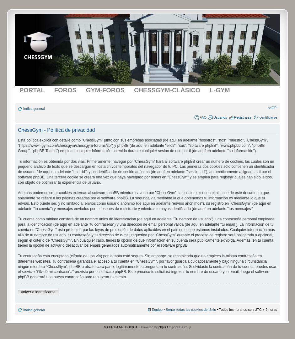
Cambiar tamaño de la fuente (272, 107)
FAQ (203, 117)
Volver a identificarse (38, 292)
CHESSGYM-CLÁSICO (167, 90)
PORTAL (32, 90)
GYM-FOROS (105, 90)
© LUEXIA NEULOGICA (120, 327)
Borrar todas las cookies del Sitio (191, 309)
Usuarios (220, 117)
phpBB (163, 327)
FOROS (65, 90)
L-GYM (220, 90)
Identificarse (268, 117)
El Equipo (155, 309)
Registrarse (242, 117)
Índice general (34, 108)
